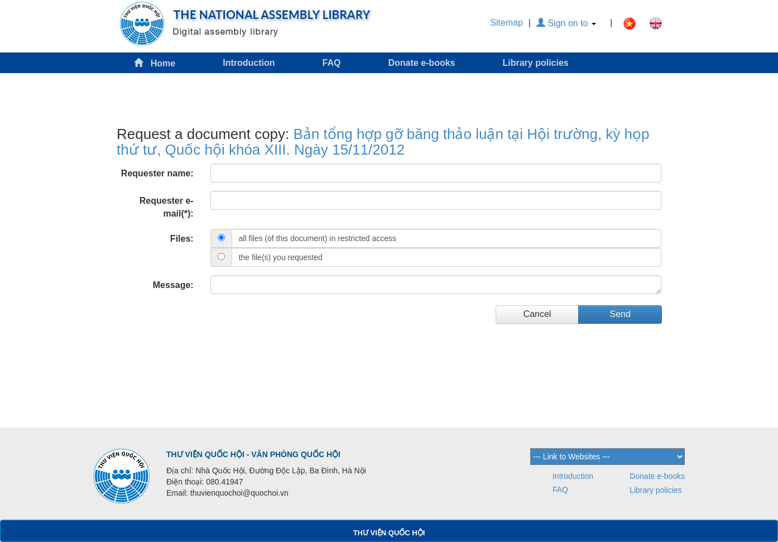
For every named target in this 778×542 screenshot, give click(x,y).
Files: (182, 238)
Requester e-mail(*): (167, 207)
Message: (173, 285)
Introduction (249, 63)
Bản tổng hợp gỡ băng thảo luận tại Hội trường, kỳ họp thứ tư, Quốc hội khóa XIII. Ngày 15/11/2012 (383, 142)
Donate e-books (421, 63)
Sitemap (506, 22)
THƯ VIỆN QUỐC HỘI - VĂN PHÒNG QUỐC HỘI (253, 454)
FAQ (332, 63)
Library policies (535, 63)
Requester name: (157, 173)
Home (154, 62)
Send (619, 314)
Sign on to (566, 23)
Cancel (537, 314)
